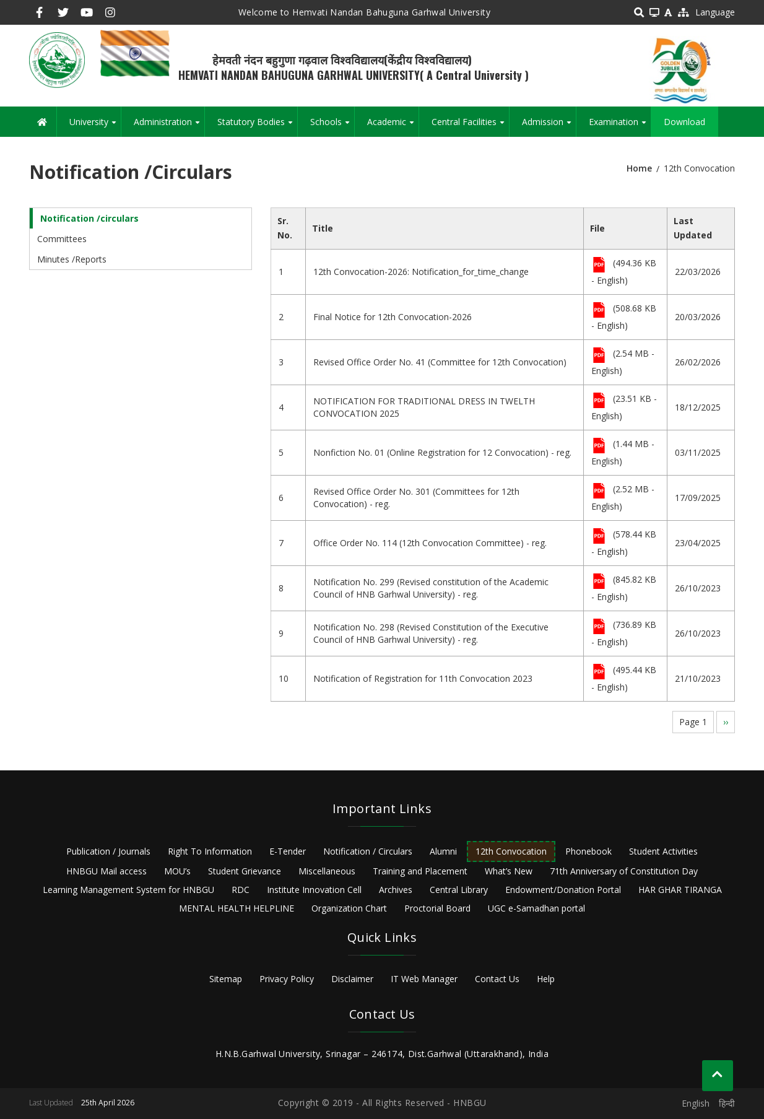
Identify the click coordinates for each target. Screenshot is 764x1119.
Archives (395, 889)
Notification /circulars (89, 218)
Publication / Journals (108, 851)
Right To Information (210, 851)
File (599, 265)
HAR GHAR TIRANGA (680, 889)
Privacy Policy (286, 979)
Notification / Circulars (367, 851)
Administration (169, 126)
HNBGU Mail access (106, 871)
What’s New (508, 871)
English (696, 1103)
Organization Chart (349, 908)
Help (546, 979)
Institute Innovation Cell (314, 889)
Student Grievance (244, 871)
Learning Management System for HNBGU (128, 889)
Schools (332, 126)
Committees (62, 239)
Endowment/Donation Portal (563, 889)
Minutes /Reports (71, 259)
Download (684, 122)
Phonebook (588, 851)
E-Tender (287, 851)
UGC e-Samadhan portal (536, 908)
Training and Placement (420, 871)
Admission (549, 126)
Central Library (459, 889)
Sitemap (225, 979)
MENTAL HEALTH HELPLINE (236, 908)
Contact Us (497, 979)
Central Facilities (470, 126)
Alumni (443, 851)
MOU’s (177, 871)
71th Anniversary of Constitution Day (624, 871)
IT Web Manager (424, 979)
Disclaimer (352, 979)
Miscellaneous (326, 871)
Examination (620, 126)
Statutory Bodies (257, 126)
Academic (393, 126)
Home (639, 168)
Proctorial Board (437, 908)
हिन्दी (727, 1103)
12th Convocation (511, 851)
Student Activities (663, 851)
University (95, 126)
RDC (241, 889)
